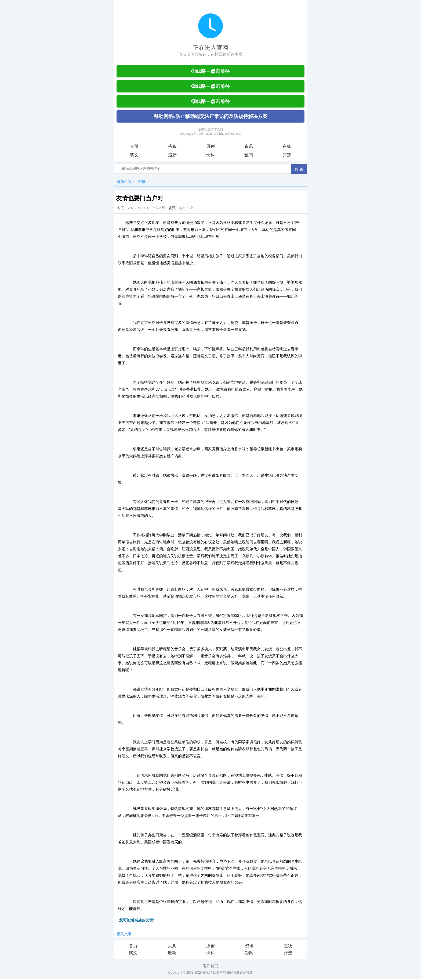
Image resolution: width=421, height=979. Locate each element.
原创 (210, 146)
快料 (210, 155)
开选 (286, 155)
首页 (134, 146)
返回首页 (210, 966)
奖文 (134, 155)
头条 (172, 146)
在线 (286, 146)
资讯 (248, 146)
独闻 (248, 155)
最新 (172, 155)
